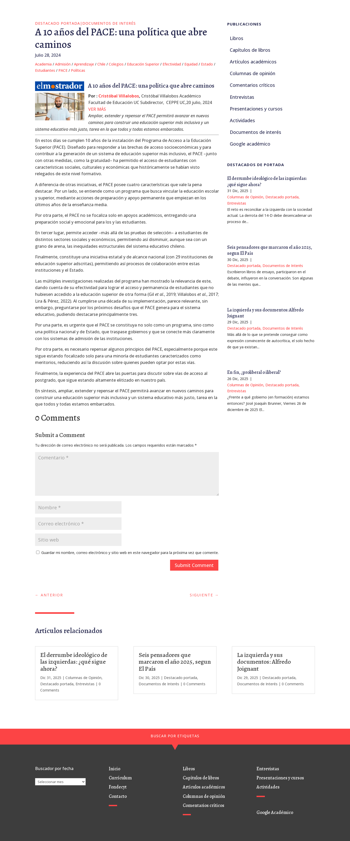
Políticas (78, 70)
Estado (207, 64)
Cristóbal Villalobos (118, 96)
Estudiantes (45, 70)
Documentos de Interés (109, 23)
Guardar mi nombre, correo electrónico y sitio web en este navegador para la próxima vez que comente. (130, 552)
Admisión (63, 64)
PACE (63, 70)
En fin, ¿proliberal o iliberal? (254, 372)
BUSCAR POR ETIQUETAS (175, 735)
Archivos (42, 774)
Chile (101, 64)
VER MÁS (97, 109)
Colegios (116, 64)
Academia (43, 64)
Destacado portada (57, 23)
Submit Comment (194, 565)
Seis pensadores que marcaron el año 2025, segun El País (269, 250)
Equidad (191, 64)
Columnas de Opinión (245, 196)
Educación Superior (143, 64)
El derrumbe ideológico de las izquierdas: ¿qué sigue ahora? (267, 181)
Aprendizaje (84, 64)
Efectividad (172, 64)
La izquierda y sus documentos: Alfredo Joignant (265, 313)
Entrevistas (236, 203)
